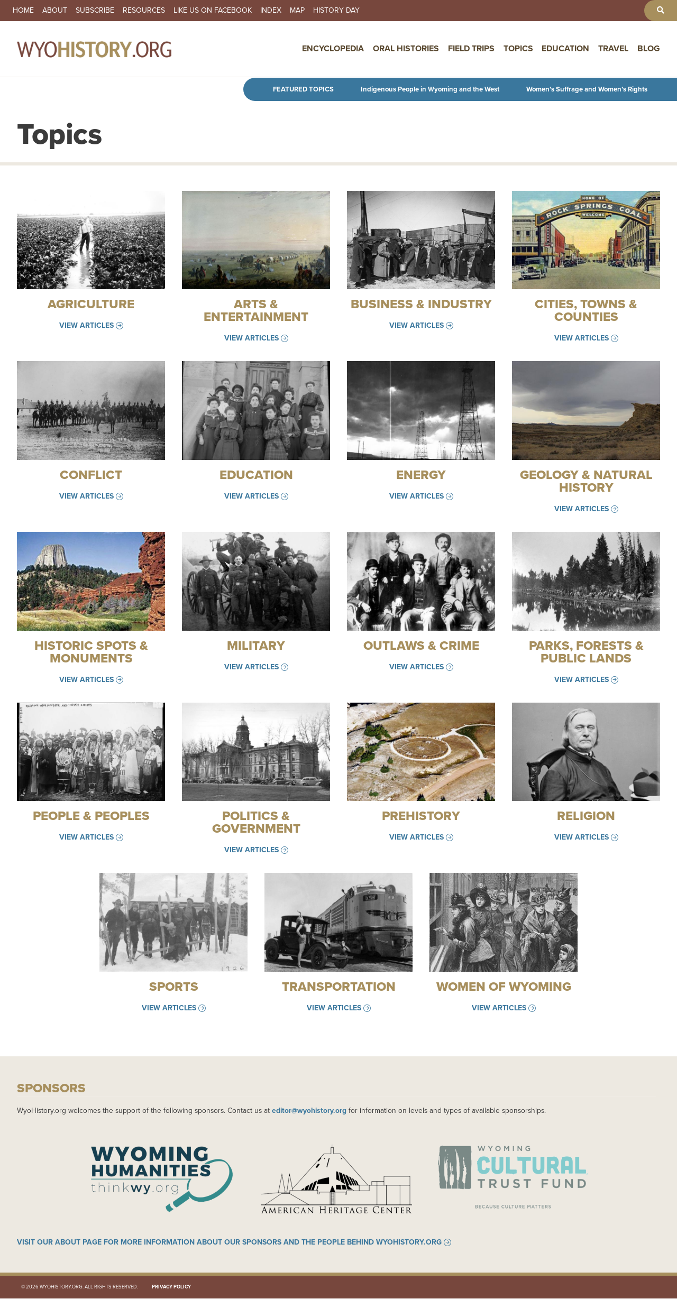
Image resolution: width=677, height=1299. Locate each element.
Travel (613, 49)
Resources (144, 10)
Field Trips (471, 49)
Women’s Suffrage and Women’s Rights (586, 89)
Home (23, 10)
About (54, 10)
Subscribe (95, 10)
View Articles (86, 325)
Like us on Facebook (212, 10)
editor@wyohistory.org (309, 1110)
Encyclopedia (333, 49)
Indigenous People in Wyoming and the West (430, 89)
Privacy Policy (171, 1287)
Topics (518, 49)
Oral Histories (406, 49)
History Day (336, 10)
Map (297, 10)
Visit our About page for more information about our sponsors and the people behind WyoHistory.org (229, 1242)
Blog (648, 49)
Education (565, 49)
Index (270, 10)
